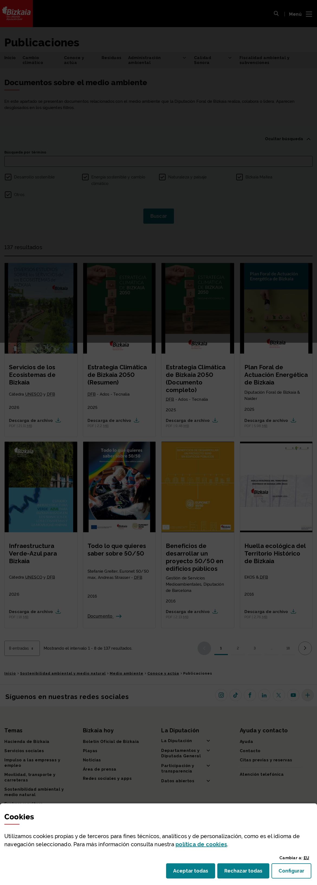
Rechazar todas (246, 872)
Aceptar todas (194, 872)
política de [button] (201, 844)
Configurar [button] (295, 872)
